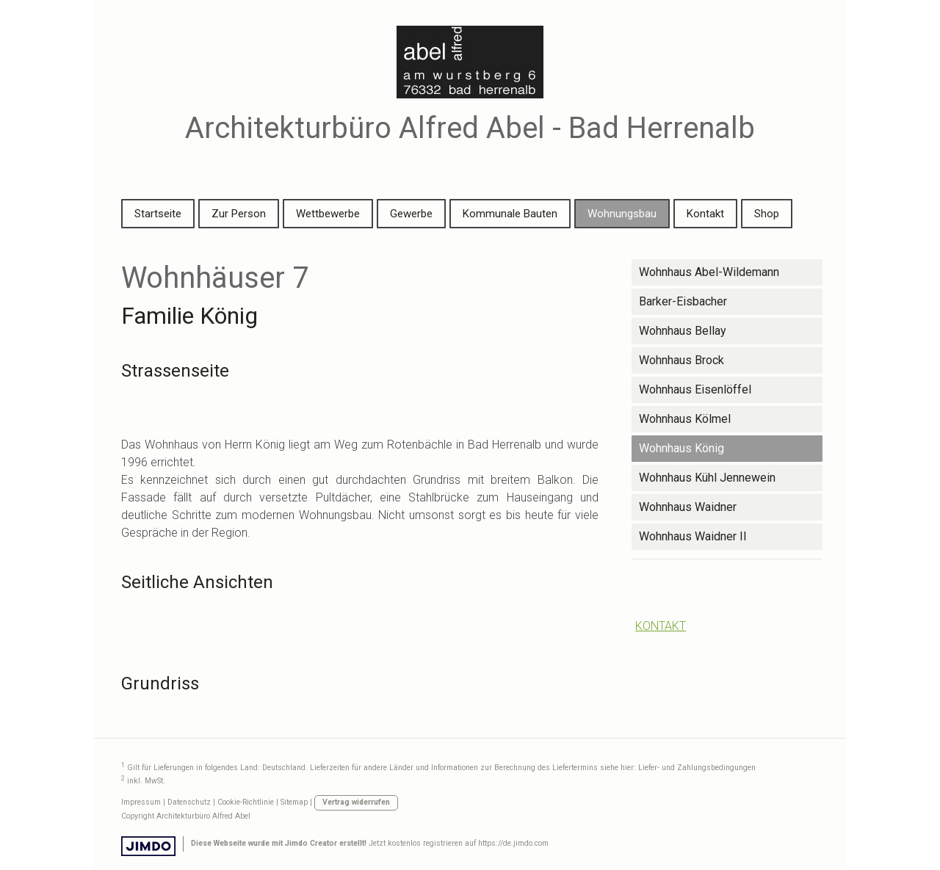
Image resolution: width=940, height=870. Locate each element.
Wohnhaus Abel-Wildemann (709, 272)
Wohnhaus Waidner (688, 507)
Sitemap (294, 802)
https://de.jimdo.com (513, 843)
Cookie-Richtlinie (245, 802)
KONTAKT (660, 626)
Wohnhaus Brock (681, 360)
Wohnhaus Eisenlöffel (695, 389)
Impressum (141, 802)
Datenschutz (189, 802)
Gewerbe (411, 213)
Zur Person (239, 213)
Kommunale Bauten (510, 213)
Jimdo (148, 846)
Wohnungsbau (622, 213)
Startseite (157, 213)
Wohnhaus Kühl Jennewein (707, 478)
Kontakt (705, 213)
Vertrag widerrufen (356, 802)
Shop (766, 213)
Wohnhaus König (681, 448)
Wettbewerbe (328, 213)
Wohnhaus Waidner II (693, 536)
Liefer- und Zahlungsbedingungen (697, 768)
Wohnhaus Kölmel (685, 419)
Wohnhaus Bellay (682, 331)
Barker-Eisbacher (683, 301)
